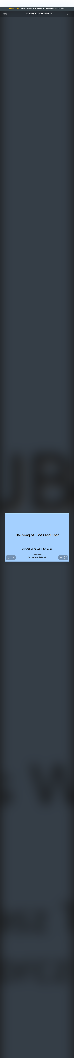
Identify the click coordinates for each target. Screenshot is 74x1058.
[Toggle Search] (67, 14)
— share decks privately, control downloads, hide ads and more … (37, 8)
